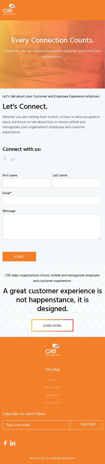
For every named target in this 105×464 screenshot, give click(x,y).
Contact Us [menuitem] (52, 403)
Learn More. (52, 326)
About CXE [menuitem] (52, 387)
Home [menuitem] (52, 380)
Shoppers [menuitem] (52, 395)
